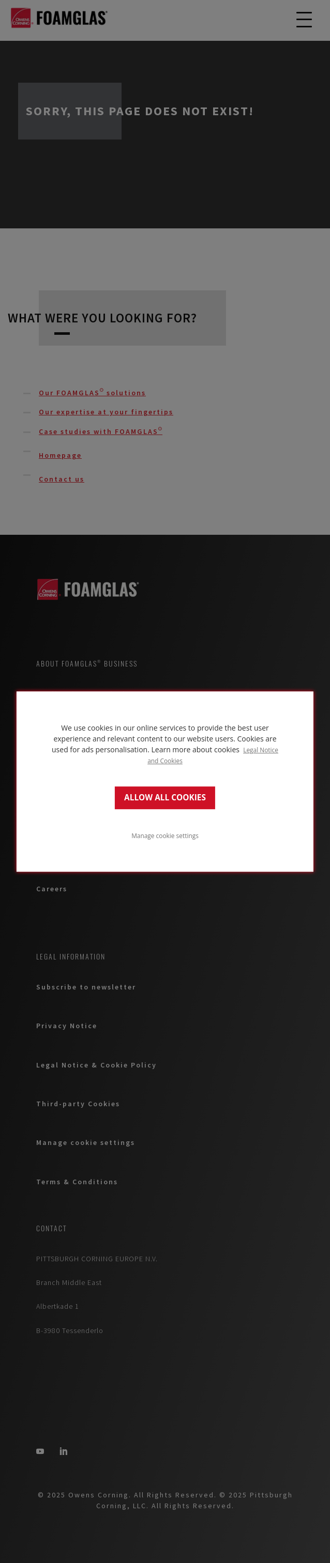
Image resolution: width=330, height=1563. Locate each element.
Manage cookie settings (165, 835)
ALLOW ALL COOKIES (165, 797)
